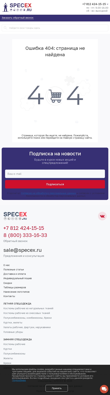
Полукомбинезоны (14, 353)
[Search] (5, 27)
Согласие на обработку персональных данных (48, 193)
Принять (57, 388)
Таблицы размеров (14, 287)
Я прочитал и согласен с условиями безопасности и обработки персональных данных (54, 194)
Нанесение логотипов (16, 292)
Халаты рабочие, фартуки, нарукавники (27, 327)
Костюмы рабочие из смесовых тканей (26, 313)
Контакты (9, 296)
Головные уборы (13, 332)
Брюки (7, 363)
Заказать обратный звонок (18, 18)
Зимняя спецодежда (17, 339)
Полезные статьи (13, 269)
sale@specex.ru (22, 249)
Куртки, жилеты (12, 322)
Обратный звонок (15, 241)
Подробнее (19, 380)
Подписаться (55, 184)
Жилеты (8, 358)
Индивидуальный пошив (17, 278)
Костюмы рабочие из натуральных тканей (28, 308)
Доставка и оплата (14, 274)
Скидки (7, 283)
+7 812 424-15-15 (94, 4)
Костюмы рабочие (14, 344)
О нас (6, 265)
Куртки (7, 349)
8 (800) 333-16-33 (25, 235)
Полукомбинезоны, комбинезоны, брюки (27, 318)
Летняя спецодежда (17, 303)
